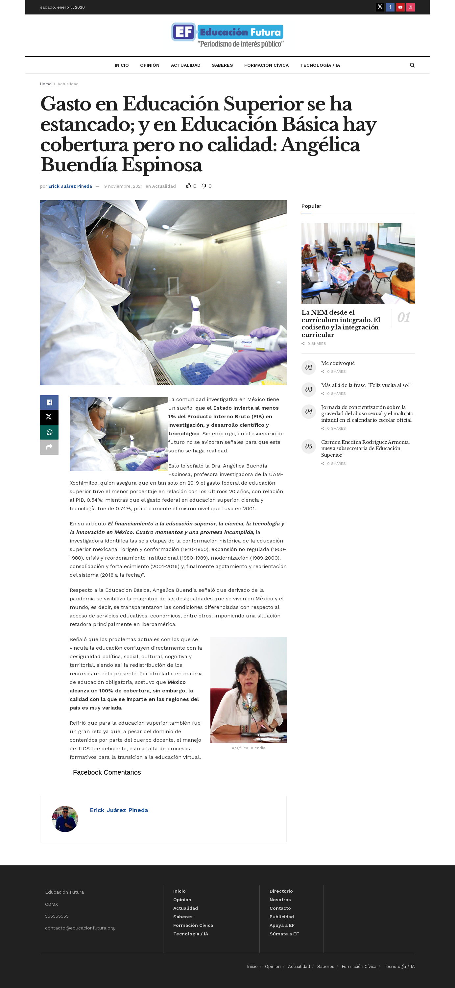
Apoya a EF (282, 925)
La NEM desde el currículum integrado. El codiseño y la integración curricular (340, 324)
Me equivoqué (338, 363)
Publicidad (282, 916)
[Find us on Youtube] (400, 7)
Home (46, 84)
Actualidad (186, 65)
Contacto (280, 908)
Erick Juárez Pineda (70, 186)
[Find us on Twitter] (380, 7)
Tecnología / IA (320, 65)
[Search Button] (412, 65)
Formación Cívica (266, 65)
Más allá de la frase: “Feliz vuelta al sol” (366, 385)
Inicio (122, 65)
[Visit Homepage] (227, 35)
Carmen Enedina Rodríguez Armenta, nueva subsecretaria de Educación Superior (365, 448)
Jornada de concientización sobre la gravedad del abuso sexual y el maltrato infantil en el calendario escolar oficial (367, 413)
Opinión (149, 65)
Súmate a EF (284, 933)
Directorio (281, 891)
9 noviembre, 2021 (123, 186)
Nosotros (280, 899)
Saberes (222, 65)
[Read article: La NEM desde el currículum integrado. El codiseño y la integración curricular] (358, 263)
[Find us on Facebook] (390, 7)
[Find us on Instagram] (410, 7)
